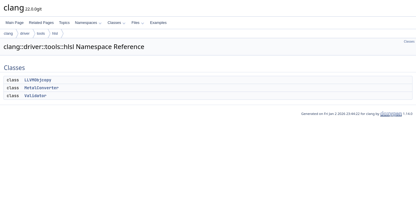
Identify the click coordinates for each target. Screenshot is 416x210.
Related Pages (41, 22)
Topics (64, 22)
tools (41, 33)
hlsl (55, 33)
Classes (116, 22)
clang (8, 33)
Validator (35, 95)
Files (137, 22)
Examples (158, 22)
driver (25, 33)
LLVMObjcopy (37, 80)
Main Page (15, 22)
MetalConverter (41, 87)
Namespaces (88, 22)
